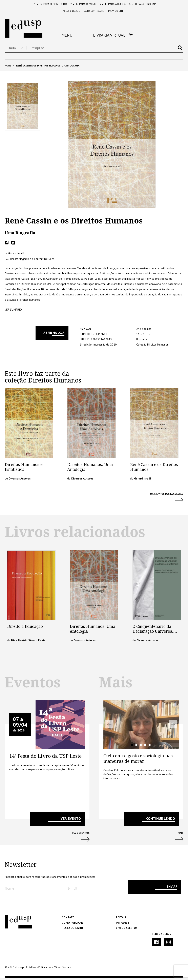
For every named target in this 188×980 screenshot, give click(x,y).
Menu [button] (70, 37)
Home (8, 67)
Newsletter (21, 866)
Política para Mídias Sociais (54, 969)
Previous (109, 727)
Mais (141, 840)
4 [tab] (145, 747)
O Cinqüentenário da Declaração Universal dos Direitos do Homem (154, 633)
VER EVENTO (71, 820)
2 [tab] (136, 747)
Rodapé (143, 4)
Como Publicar (72, 924)
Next (173, 727)
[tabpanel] (141, 726)
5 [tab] (150, 747)
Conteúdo (50, 4)
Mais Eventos (47, 840)
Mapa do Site (119, 12)
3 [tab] (141, 747)
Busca (112, 4)
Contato (68, 919)
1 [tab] (132, 747)
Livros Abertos (127, 930)
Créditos (31, 969)
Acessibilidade (65, 12)
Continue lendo (160, 820)
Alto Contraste (93, 12)
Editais (121, 919)
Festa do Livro (72, 930)
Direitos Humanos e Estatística (24, 469)
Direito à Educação (25, 628)
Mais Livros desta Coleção (94, 501)
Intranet (122, 924)
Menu (83, 4)
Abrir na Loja (53, 335)
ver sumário (13, 312)
